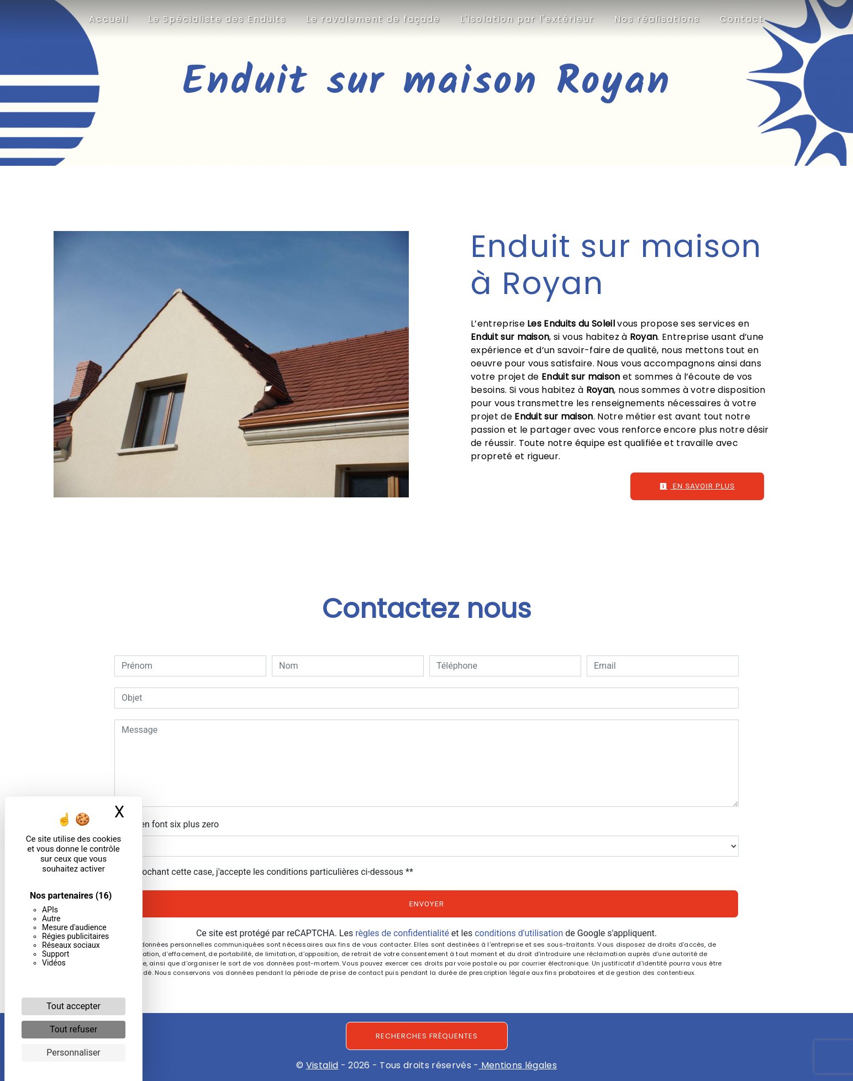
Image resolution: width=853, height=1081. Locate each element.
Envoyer (426, 904)
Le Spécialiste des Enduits (217, 19)
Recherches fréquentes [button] (427, 1036)
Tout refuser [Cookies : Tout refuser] (73, 1029)
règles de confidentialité (402, 933)
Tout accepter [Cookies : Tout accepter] (73, 1006)
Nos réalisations (657, 19)
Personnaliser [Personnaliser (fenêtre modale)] (73, 1052)
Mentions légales (518, 1065)
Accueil (108, 19)
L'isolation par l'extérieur (527, 19)
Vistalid (322, 1065)
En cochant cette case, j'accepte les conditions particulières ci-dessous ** (269, 872)
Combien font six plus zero (166, 824)
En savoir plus (697, 486)
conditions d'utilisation (519, 933)
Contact (742, 19)
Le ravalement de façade (373, 19)
